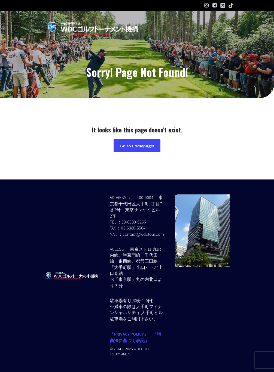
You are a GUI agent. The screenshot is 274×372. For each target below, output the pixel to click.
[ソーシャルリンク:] (223, 5)
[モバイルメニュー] (228, 28)
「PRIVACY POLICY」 (129, 334)
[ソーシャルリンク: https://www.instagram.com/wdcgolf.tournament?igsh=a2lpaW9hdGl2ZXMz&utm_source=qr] (206, 5)
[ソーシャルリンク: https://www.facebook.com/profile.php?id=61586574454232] (215, 5)
